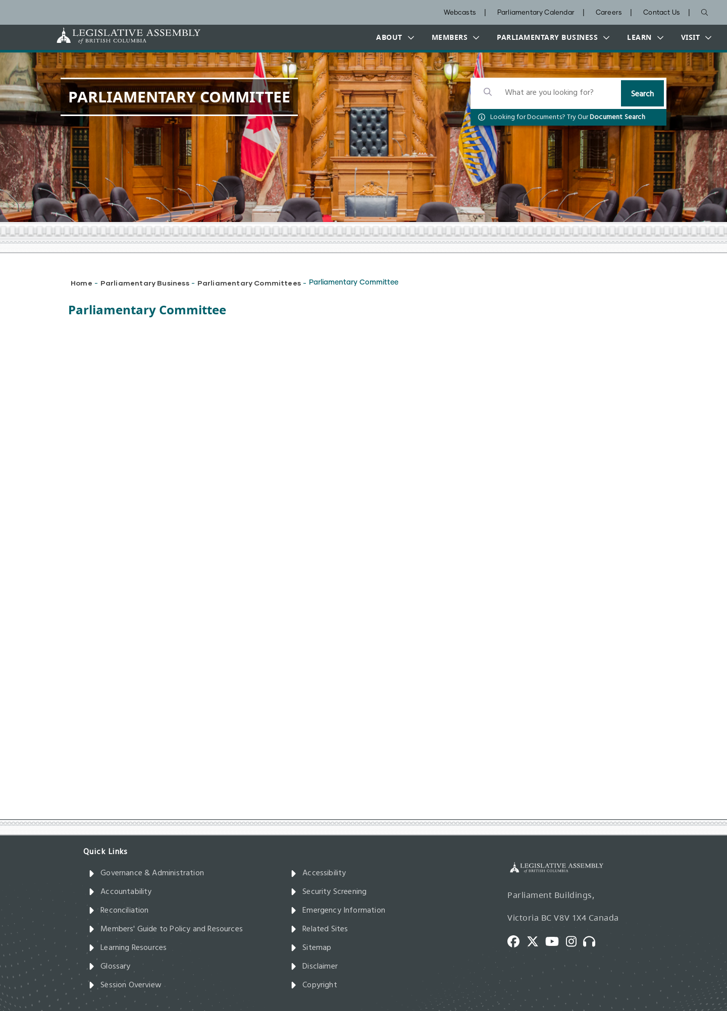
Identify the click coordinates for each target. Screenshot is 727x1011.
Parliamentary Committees (249, 282)
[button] (393, 37)
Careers (609, 13)
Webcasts (460, 13)
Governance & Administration (146, 873)
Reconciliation (118, 910)
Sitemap (310, 947)
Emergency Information (337, 910)
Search (642, 94)
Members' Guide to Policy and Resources (165, 929)
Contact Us (661, 13)
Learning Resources (127, 947)
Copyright (313, 985)
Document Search (617, 117)
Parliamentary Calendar (536, 13)
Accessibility (318, 873)
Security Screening (328, 891)
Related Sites (319, 929)
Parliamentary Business (144, 282)
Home (81, 282)
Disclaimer (314, 966)
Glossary (109, 966)
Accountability (120, 891)
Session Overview (125, 985)
